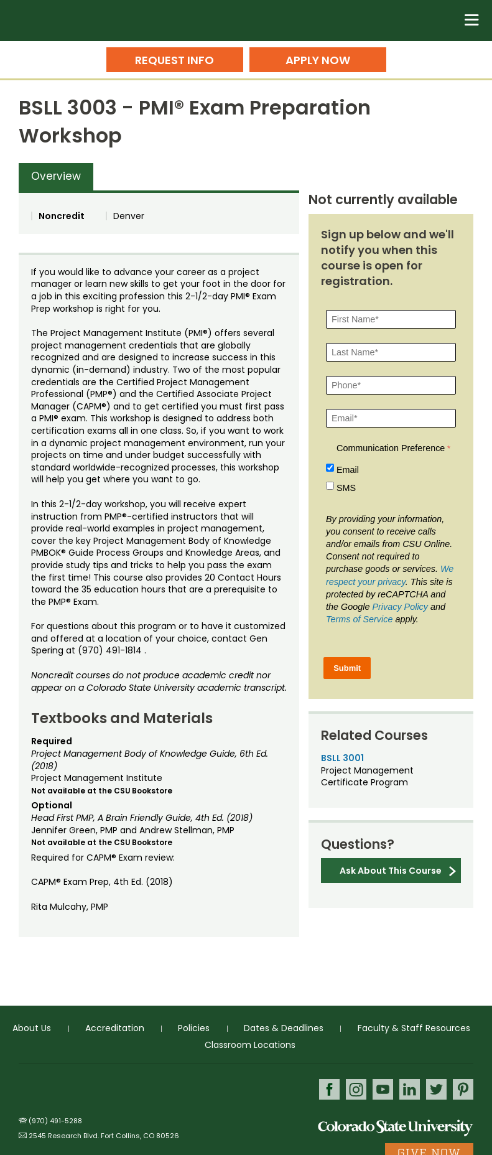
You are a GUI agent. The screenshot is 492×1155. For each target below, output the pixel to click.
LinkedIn (409, 1089)
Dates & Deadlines (283, 1028)
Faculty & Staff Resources (414, 1028)
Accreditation (114, 1028)
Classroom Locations (250, 1045)
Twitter (436, 1089)
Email (348, 470)
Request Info (174, 60)
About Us (31, 1028)
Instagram (356, 1089)
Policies (194, 1028)
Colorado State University (395, 1127)
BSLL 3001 (342, 758)
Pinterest (463, 1089)
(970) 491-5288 (55, 1121)
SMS (346, 488)
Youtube (383, 1089)
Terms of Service (359, 619)
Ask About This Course (391, 870)
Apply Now (317, 60)
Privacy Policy (400, 607)
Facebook (329, 1089)
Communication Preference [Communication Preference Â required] (391, 448)
